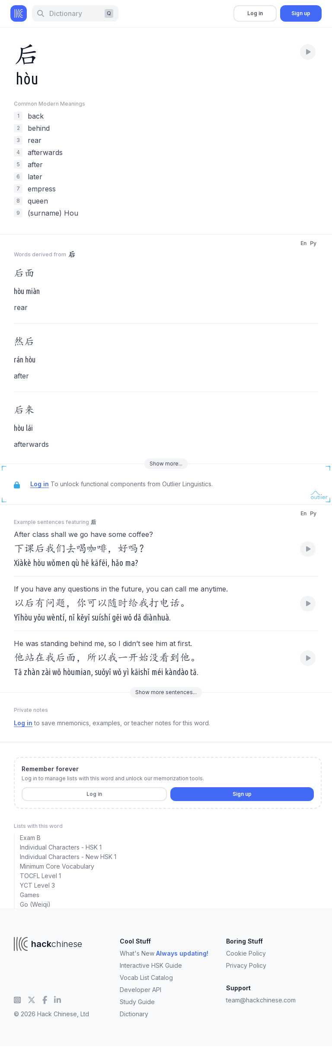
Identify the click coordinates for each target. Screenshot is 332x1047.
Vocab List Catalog (146, 977)
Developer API (140, 989)
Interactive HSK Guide (151, 965)
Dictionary (134, 1014)
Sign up (300, 13)
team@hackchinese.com (261, 1000)
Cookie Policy (246, 953)
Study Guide (137, 1001)
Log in (255, 13)
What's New (164, 953)
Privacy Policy (246, 965)
